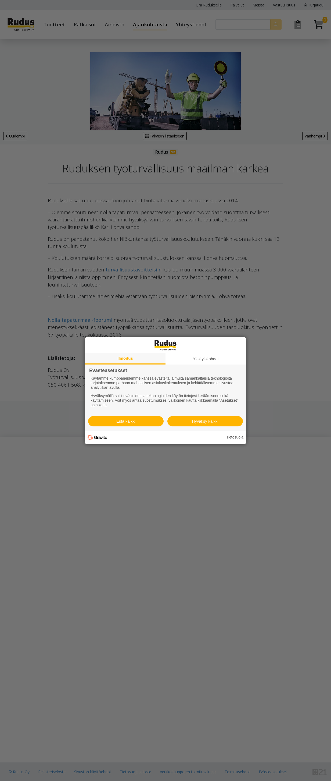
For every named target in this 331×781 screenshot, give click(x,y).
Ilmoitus (125, 358)
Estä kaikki (126, 421)
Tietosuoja (234, 437)
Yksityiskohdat (206, 358)
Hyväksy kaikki (205, 421)
